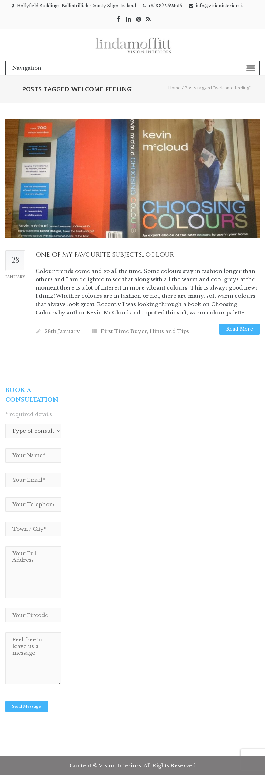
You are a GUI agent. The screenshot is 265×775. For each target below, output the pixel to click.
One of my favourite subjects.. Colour (105, 255)
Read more (239, 329)
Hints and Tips (169, 331)
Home (174, 88)
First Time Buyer (124, 331)
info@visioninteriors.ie (220, 5)
